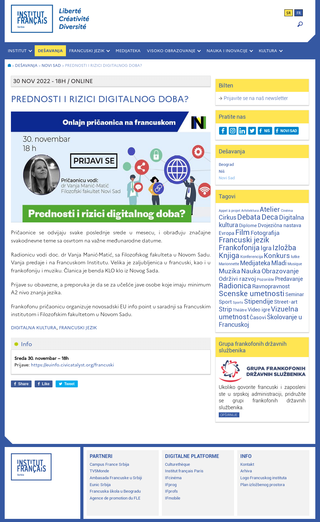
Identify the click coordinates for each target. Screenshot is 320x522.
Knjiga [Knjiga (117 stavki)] (229, 255)
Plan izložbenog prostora (262, 484)
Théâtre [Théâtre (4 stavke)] (240, 310)
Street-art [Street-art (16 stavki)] (286, 302)
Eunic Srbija (100, 484)
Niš (222, 171)
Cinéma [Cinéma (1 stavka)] (287, 211)
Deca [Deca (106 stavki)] (270, 217)
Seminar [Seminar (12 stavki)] (294, 294)
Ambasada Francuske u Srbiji (116, 477)
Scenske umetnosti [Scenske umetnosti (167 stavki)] (251, 293)
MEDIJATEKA (128, 51)
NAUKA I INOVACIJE (227, 51)
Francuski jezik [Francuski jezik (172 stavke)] (244, 240)
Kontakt (247, 464)
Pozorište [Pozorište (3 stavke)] (265, 279)
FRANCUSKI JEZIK (86, 51)
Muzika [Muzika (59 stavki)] (229, 271)
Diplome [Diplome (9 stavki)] (248, 225)
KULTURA (268, 51)
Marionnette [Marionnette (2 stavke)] (229, 264)
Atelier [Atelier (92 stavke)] (270, 209)
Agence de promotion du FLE (115, 498)
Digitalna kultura (34, 328)
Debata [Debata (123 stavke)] (249, 217)
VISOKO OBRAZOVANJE (171, 51)
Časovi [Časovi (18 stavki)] (258, 317)
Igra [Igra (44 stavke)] (266, 248)
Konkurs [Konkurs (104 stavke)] (277, 255)
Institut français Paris (184, 471)
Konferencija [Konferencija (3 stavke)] (251, 256)
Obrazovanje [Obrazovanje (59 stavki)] (280, 271)
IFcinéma (173, 477)
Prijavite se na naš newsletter (256, 98)
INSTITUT (17, 51)
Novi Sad (227, 178)
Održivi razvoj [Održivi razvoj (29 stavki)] (237, 279)
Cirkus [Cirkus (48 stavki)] (227, 217)
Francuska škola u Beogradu (115, 491)
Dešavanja (50, 51)
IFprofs (171, 491)
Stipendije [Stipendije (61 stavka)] (258, 301)
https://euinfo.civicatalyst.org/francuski (72, 365)
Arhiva (246, 471)
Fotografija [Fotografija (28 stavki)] (265, 233)
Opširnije (228, 415)
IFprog (171, 484)
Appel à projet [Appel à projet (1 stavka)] (229, 211)
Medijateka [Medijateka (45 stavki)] (255, 263)
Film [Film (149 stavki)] (242, 232)
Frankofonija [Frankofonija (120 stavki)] (239, 248)
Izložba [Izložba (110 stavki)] (284, 248)
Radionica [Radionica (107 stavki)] (235, 286)
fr (299, 13)
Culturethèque (177, 464)
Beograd (226, 164)
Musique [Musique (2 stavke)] (295, 264)
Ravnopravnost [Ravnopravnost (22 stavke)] (271, 286)
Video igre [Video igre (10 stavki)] (259, 310)
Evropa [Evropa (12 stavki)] (226, 233)
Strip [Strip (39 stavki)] (225, 309)
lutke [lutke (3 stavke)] (295, 256)
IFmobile (172, 498)
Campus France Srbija (109, 464)
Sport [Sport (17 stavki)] (225, 302)
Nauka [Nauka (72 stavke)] (251, 271)
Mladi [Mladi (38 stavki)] (279, 263)
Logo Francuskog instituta (263, 477)
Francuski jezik (78, 328)
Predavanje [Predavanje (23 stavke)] (289, 279)
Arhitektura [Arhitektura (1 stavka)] (250, 211)
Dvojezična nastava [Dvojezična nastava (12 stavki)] (279, 225)
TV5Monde (99, 471)
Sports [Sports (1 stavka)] (238, 303)
